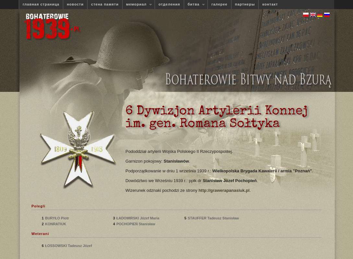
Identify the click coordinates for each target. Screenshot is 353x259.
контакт (270, 4)
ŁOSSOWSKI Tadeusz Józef (68, 246)
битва (194, 4)
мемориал (137, 4)
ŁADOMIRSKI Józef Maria (137, 218)
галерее (219, 4)
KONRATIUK (56, 224)
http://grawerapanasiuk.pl (223, 190)
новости (75, 4)
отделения (169, 4)
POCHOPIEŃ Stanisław (136, 224)
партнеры (245, 4)
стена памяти (105, 4)
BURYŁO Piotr (57, 218)
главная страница (41, 4)
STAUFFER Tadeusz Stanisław (213, 218)
